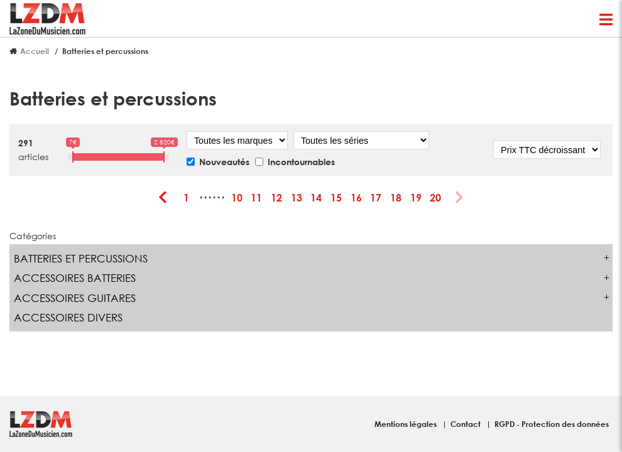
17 (375, 197)
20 (435, 197)
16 (356, 197)
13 (296, 197)
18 (395, 197)
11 (256, 197)
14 (316, 197)
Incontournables (301, 161)
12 (276, 197)
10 (237, 197)
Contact (466, 424)
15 (336, 197)
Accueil (34, 51)
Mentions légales (406, 424)
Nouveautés (224, 161)
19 (416, 197)
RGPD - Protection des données (551, 424)
